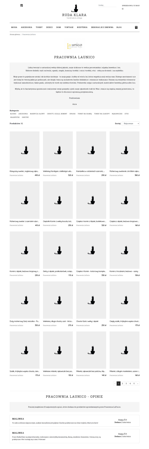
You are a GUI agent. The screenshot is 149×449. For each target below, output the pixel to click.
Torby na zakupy (102, 114)
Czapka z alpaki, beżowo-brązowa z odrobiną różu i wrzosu (124, 221)
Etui (127, 114)
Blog (119, 27)
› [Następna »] (137, 383)
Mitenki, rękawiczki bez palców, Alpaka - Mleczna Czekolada (91, 371)
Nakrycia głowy (37, 114)
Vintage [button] (69, 27)
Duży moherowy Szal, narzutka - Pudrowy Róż (24, 321)
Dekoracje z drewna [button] (102, 27)
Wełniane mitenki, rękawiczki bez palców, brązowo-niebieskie (58, 371)
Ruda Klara (74, 13)
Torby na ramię (85, 114)
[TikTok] (21, 5)
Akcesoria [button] (26, 27)
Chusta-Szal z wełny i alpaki (87, 321)
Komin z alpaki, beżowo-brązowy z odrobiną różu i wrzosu (24, 271)
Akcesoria (23, 114)
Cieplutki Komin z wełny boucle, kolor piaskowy (58, 221)
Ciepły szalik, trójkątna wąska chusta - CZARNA (124, 321)
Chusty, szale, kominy (57, 114)
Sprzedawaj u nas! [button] (130, 5)
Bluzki (13, 114)
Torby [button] (39, 27)
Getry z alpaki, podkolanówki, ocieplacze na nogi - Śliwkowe (58, 271)
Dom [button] (58, 27)
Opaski (72, 114)
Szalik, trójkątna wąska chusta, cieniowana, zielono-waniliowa (24, 371)
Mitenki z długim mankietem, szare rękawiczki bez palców (124, 371)
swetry (25, 117)
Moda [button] (14, 27)
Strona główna (15, 34)
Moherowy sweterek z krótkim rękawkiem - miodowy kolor (124, 171)
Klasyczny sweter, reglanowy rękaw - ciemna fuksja (24, 171)
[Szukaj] (115, 5)
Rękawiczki (117, 114)
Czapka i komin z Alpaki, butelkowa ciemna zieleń (91, 221)
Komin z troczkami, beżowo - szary (124, 271)
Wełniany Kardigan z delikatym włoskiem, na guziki (58, 171)
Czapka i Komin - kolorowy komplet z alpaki (91, 271)
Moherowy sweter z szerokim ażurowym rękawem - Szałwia (24, 221)
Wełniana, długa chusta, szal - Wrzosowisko (58, 321)
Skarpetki (15, 117)
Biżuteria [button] (82, 27)
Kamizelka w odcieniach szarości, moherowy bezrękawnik (91, 171)
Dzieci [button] (49, 27)
